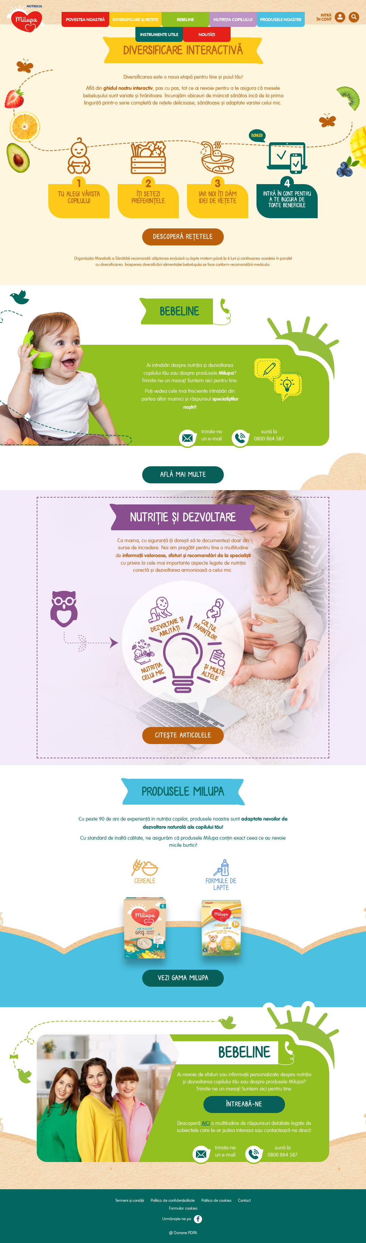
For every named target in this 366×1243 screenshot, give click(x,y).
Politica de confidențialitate (173, 1200)
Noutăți (207, 34)
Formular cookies (183, 1208)
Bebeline (185, 19)
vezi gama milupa (183, 978)
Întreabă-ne (244, 1104)
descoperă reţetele (183, 236)
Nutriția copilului (233, 19)
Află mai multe (183, 474)
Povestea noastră (85, 19)
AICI (206, 1123)
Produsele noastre (280, 19)
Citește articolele (183, 735)
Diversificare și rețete (135, 19)
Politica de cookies (216, 1200)
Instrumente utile (159, 34)
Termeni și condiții (129, 1200)
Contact (244, 1200)
